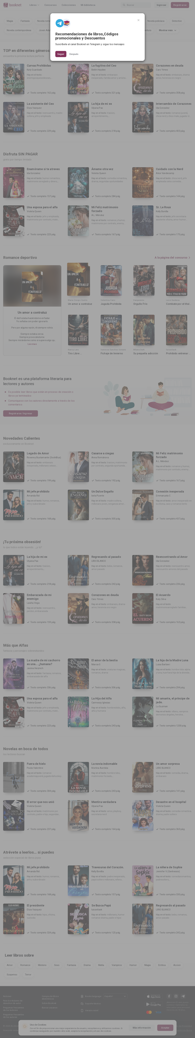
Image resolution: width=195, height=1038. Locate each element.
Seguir (60, 54)
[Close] (138, 20)
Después (73, 54)
